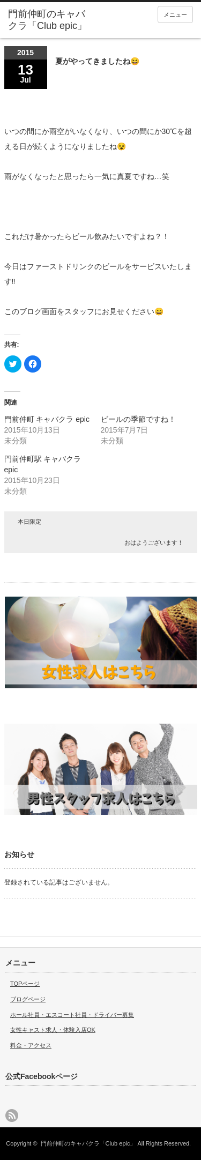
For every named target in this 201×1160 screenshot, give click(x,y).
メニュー (175, 14)
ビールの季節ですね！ (138, 419)
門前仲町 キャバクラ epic (47, 419)
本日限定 (29, 521)
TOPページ (25, 983)
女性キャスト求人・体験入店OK (52, 1030)
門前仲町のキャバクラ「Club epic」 (88, 1143)
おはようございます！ (153, 542)
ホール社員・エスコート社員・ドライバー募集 (72, 1015)
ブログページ (28, 999)
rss (11, 1115)
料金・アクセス (30, 1045)
